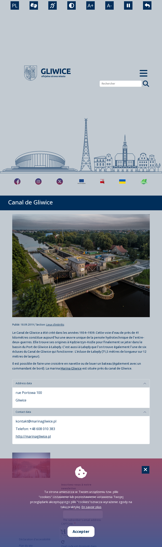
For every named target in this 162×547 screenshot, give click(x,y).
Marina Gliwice (71, 368)
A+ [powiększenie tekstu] (90, 5)
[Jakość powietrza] (144, 181)
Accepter (81, 531)
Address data (24, 383)
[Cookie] (145, 470)
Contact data (23, 412)
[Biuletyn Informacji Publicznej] (102, 181)
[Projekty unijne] (81, 181)
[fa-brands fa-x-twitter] (60, 181)
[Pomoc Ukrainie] (122, 181)
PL (15, 5)
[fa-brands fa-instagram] (38, 181)
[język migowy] (52, 5)
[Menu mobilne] (143, 73)
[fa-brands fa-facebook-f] (17, 181)
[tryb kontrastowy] (71, 5)
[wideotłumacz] (34, 5)
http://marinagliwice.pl (33, 436)
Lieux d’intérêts (55, 324)
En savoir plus (91, 507)
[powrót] (147, 5)
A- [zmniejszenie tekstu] (109, 5)
